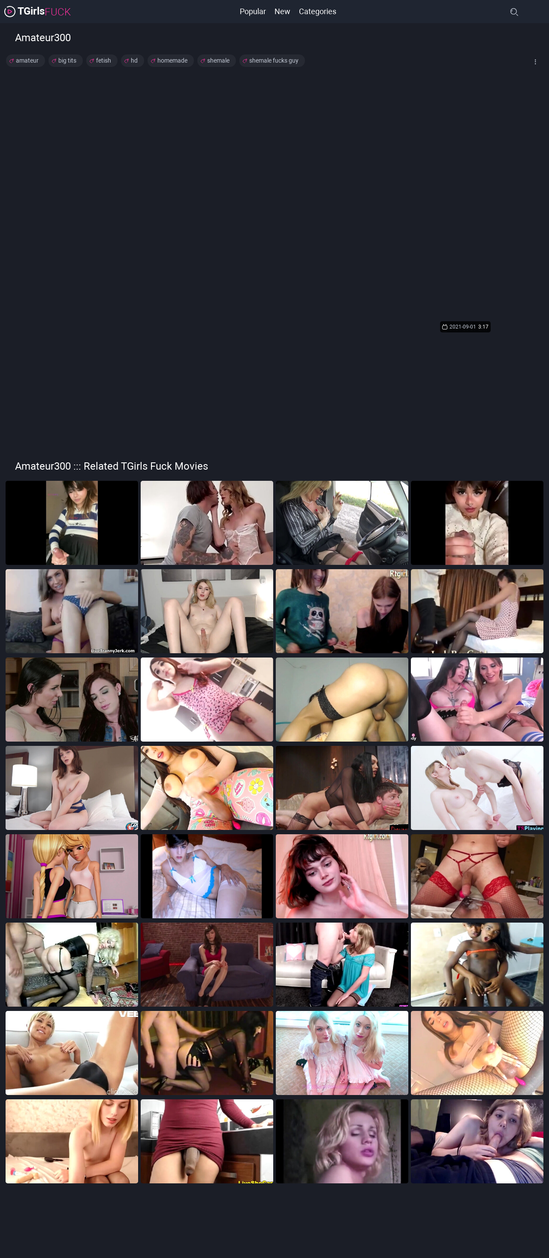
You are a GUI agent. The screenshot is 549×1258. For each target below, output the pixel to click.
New (282, 11)
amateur (27, 60)
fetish (103, 60)
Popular (253, 11)
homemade (172, 60)
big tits (67, 60)
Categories (317, 11)
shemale (218, 60)
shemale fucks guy (274, 60)
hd (134, 60)
